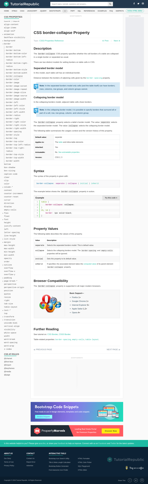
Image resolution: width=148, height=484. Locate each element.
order (7, 262)
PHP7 (73, 11)
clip (6, 181)
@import (7, 365)
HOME (6, 11)
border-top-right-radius (15, 149)
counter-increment (13, 194)
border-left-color (15, 106)
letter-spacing (12, 233)
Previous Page (44, 349)
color (7, 184)
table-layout (10, 307)
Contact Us (30, 458)
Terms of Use (9, 462)
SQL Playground (84, 466)
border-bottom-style (16, 70)
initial (84, 183)
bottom (7, 164)
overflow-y (9, 275)
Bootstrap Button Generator (59, 466)
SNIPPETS (120, 11)
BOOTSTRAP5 (55, 11)
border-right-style (16, 125)
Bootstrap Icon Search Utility (59, 458)
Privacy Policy (9, 466)
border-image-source (16, 96)
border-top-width (15, 158)
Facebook (102, 443)
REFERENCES (89, 11)
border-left (12, 102)
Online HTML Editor (134, 11)
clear (7, 177)
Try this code (111, 198)
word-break (9, 339)
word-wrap (9, 346)
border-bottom (13, 50)
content (8, 190)
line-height (10, 236)
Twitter (113, 443)
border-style (12, 135)
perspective (10, 284)
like (44, 443)
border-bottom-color (16, 54)
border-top (11, 138)
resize (7, 297)
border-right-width (16, 128)
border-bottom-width (16, 73)
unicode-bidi (10, 323)
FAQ (111, 11)
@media (7, 372)
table (61, 142)
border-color (12, 79)
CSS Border (52, 334)
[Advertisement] (76, 22)
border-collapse (14, 76)
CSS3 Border (64, 334)
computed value (89, 264)
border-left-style (15, 109)
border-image (12, 83)
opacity (8, 258)
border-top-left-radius (18, 145)
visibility (9, 330)
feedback (62, 443)
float (7, 216)
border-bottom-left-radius (16, 58)
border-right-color (16, 122)
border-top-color (15, 142)
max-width (9, 249)
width (7, 336)
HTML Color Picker (85, 462)
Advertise (29, 466)
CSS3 (22, 11)
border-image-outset (16, 86)
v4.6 (64, 11)
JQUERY (43, 11)
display (8, 207)
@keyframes (9, 368)
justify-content (12, 226)
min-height (9, 252)
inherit (95, 183)
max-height (9, 245)
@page (7, 375)
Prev (107, 41)
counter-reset (11, 197)
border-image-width (16, 99)
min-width (9, 255)
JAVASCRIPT (32, 11)
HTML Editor (82, 470)
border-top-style (15, 155)
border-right (12, 119)
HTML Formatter (84, 458)
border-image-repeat (16, 89)
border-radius (13, 115)
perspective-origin (14, 287)
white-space (10, 333)
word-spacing (10, 343)
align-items (10, 28)
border (9, 47)
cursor (7, 200)
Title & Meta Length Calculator (60, 462)
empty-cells (10, 210)
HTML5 (14, 11)
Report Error (30, 462)
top (5, 314)
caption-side (10, 174)
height (7, 223)
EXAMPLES (102, 11)
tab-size (8, 304)
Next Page (112, 349)
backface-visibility (14, 37)
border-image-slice (16, 93)
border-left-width (15, 112)
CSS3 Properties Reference (51, 41)
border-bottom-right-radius (17, 64)
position (8, 291)
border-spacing (14, 132)
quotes (7, 294)
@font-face (8, 362)
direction (9, 203)
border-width (12, 161)
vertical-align (12, 326)
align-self (9, 31)
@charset (8, 358)
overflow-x (9, 271)
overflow (8, 268)
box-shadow (9, 168)
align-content (11, 25)
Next (116, 41)
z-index (8, 349)
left (6, 229)
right (7, 301)
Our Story (7, 458)
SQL (79, 11)
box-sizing (9, 171)
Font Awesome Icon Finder (58, 470)
